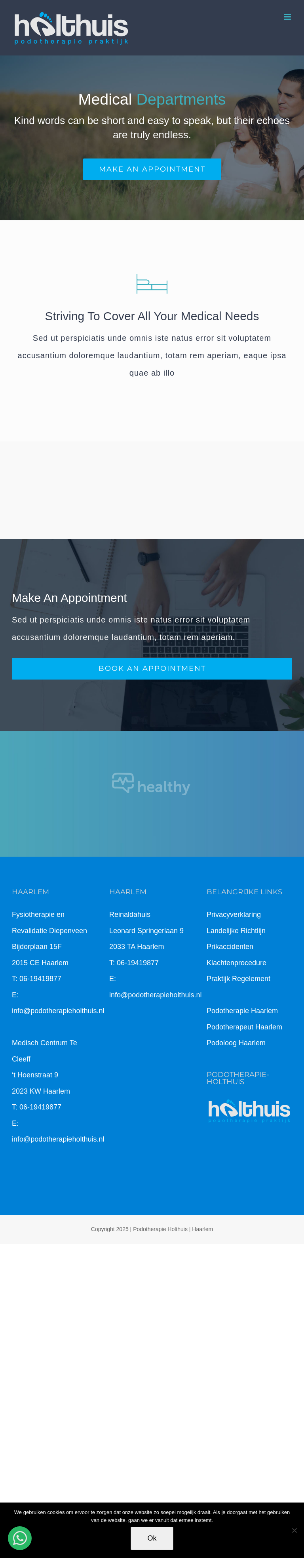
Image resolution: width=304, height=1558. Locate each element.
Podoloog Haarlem (236, 1043)
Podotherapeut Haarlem (244, 1027)
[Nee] (294, 1530)
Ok (151, 1538)
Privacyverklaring (234, 914)
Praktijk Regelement (238, 979)
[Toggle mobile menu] (288, 17)
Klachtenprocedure (236, 963)
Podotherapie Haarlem (242, 1011)
